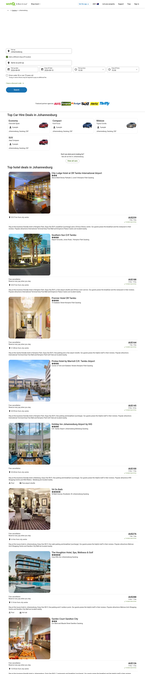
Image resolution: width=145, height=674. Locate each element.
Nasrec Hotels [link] (13, 570)
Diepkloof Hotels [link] (79, 566)
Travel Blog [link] (43, 651)
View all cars (72, 150)
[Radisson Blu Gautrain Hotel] (72, 412)
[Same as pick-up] (106, 52)
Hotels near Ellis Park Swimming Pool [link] (86, 561)
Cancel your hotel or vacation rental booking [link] (122, 634)
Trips (129, 4)
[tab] (12, 555)
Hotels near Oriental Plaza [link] (17, 578)
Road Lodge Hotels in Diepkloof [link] (19, 566)
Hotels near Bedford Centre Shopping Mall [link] (87, 578)
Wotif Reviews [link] (44, 655)
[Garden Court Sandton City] (72, 359)
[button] (72, 72)
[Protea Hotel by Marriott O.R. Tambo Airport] (72, 249)
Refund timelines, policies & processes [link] (120, 641)
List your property (108, 4)
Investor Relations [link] (11, 648)
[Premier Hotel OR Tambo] (72, 223)
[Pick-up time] (89, 58)
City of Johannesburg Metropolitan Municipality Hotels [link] (92, 570)
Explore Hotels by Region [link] (47, 630)
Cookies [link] (77, 634)
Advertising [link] (9, 651)
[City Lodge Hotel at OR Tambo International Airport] (72, 170)
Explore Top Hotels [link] (45, 644)
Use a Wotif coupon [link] (115, 644)
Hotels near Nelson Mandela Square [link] (20, 561)
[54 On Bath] (72, 303)
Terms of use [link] (78, 637)
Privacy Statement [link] (80, 630)
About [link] (8, 630)
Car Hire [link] (16, 11)
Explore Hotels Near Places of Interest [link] (51, 637)
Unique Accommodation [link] (47, 648)
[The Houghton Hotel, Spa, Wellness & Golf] (72, 332)
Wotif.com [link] (9, 11)
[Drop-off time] (123, 58)
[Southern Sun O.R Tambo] (72, 196)
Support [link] (111, 630)
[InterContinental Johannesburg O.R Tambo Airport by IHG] (72, 437)
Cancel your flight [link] (114, 637)
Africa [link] (22, 11)
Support (121, 4)
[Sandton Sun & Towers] (72, 386)
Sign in (136, 4)
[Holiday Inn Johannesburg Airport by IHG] (72, 277)
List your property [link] (11, 637)
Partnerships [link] (10, 641)
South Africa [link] (30, 11)
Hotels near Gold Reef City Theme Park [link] (86, 574)
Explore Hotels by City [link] (46, 641)
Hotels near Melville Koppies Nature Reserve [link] (23, 574)
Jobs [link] (7, 634)
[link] (24, 538)
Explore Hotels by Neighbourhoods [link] (50, 634)
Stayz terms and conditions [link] (83, 641)
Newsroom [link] (9, 644)
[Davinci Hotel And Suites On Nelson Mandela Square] (72, 462)
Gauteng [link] (38, 11)
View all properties (72, 485)
